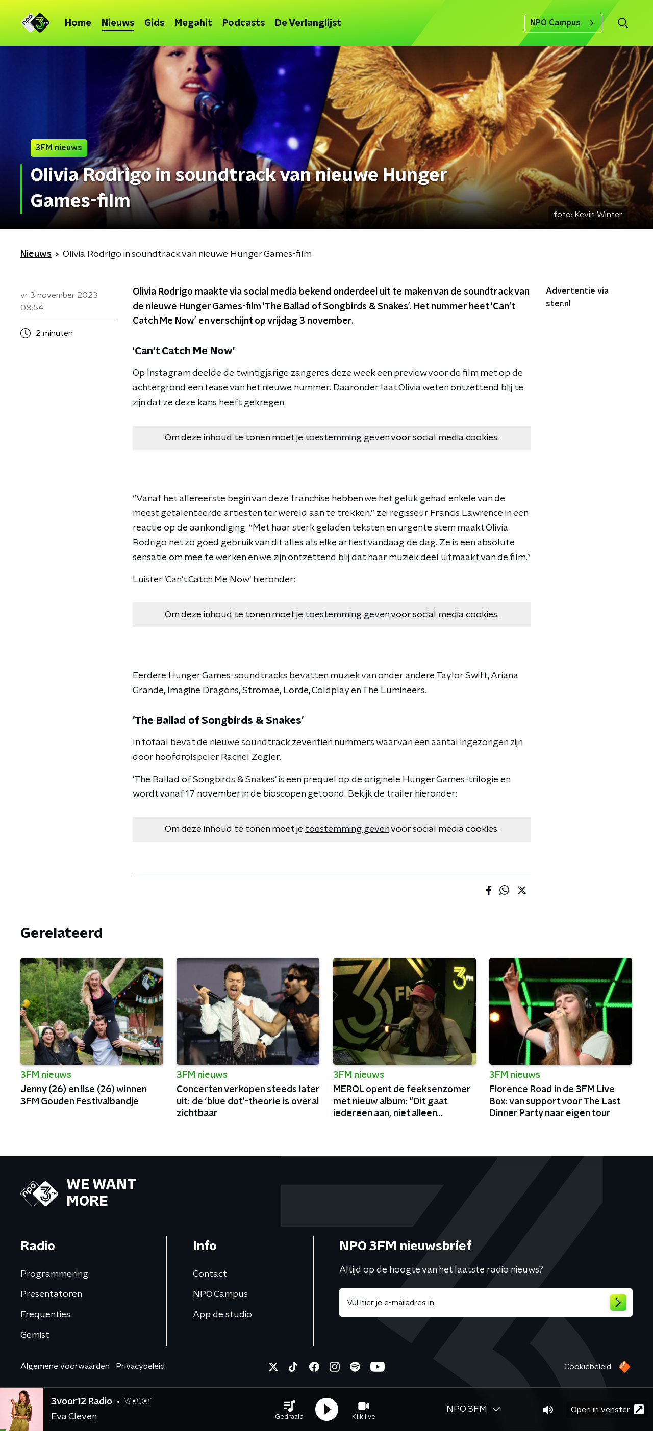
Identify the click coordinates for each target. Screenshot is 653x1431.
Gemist (34, 1335)
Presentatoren (51, 1294)
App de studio (222, 1314)
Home (78, 23)
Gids (154, 23)
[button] (289, 1409)
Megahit (193, 23)
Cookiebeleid (587, 1367)
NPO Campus (563, 23)
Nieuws (118, 23)
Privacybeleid (140, 1366)
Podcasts (243, 23)
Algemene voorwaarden (65, 1366)
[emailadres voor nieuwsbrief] (486, 1302)
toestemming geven (347, 437)
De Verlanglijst (308, 23)
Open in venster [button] (607, 1409)
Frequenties (45, 1314)
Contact (210, 1274)
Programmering (54, 1274)
